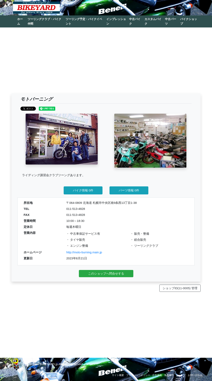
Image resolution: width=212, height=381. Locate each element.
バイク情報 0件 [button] (83, 190)
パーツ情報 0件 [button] (129, 190)
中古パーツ (170, 21)
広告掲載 (157, 375)
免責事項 (169, 375)
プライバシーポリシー (138, 375)
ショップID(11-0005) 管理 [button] (180, 288)
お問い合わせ (195, 375)
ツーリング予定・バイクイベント (84, 21)
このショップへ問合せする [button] (106, 273)
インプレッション (116, 21)
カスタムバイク (153, 21)
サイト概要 (118, 375)
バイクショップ (188, 21)
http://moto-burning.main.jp (84, 252)
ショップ (181, 375)
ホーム (20, 21)
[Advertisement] (106, 62)
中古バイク (134, 21)
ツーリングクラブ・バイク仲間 (44, 21)
